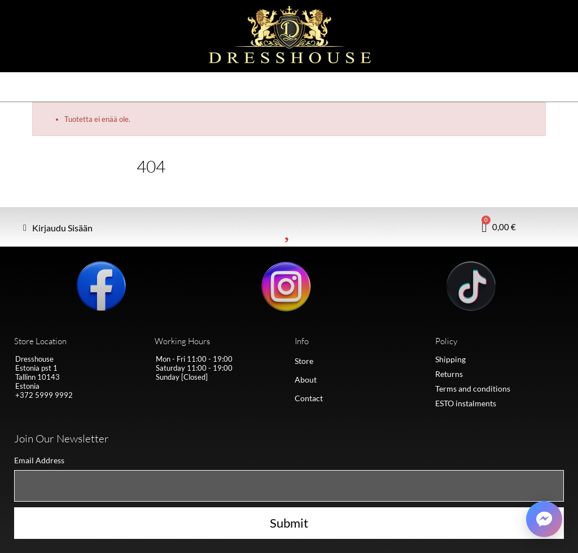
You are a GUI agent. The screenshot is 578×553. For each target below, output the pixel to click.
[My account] (58, 228)
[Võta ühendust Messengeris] (544, 519)
